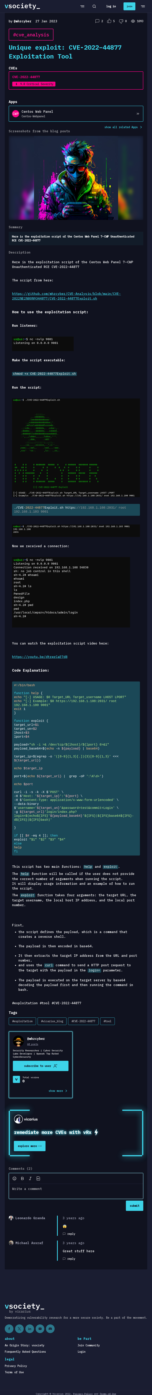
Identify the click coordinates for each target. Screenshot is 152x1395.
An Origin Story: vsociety (24, 1343)
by (20, 21)
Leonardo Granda (30, 1216)
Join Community (89, 1343)
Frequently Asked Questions (25, 1349)
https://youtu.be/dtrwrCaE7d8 (39, 656)
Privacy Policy (16, 1363)
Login (82, 1349)
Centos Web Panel (37, 112)
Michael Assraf (29, 1241)
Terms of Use (14, 1370)
